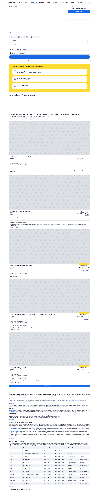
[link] (79, 17)
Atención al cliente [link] (75, 461)
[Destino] (35, 42)
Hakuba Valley (11, 208)
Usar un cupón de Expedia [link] (77, 470)
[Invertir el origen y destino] (27, 42)
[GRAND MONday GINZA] (63, 174)
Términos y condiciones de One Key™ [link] (58, 468)
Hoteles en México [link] (33, 463)
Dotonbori (10, 197)
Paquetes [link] (15, 6)
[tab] (36, 34)
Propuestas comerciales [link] (12, 468)
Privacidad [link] (53, 461)
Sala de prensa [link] (11, 474)
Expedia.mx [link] (10, 6)
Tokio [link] (47, 361)
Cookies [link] (52, 463)
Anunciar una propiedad (55, 2)
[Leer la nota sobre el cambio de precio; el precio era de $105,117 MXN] (73, 168)
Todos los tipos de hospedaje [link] (35, 474)
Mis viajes (77, 2)
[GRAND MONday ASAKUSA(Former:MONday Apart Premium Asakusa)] (63, 154)
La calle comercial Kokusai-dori (74, 197)
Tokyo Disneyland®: (15, 225)
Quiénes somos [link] (11, 461)
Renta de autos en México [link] (34, 472)
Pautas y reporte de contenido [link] (56, 472)
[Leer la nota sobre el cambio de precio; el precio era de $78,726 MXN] (73, 94)
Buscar (85, 42)
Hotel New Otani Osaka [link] (77, 370)
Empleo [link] (9, 463)
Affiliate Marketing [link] (11, 472)
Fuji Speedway (13, 206)
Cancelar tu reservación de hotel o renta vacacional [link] (81, 466)
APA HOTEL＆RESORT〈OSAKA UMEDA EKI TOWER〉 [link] (59, 370)
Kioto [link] (66, 362)
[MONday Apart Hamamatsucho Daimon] (63, 101)
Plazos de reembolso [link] (76, 468)
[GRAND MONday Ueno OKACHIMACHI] (63, 136)
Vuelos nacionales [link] (33, 470)
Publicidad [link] (10, 470)
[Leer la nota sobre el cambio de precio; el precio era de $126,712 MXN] (73, 113)
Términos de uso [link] (54, 466)
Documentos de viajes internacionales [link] (79, 472)
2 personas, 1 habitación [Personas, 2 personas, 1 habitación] (73, 43)
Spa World (61, 202)
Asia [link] (19, 6)
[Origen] (18, 42)
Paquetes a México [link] (33, 468)
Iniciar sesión (88, 2)
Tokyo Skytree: (13, 228)
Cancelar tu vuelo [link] (75, 463)
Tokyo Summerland (43, 203)
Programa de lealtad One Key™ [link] (35, 479)
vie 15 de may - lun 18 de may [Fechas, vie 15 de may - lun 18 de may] (54, 43)
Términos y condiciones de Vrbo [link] (57, 470)
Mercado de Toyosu (51, 198)
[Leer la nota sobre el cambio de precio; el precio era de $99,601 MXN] (85, 147)
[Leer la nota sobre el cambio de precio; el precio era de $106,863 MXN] (73, 133)
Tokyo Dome (28, 202)
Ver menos (10, 216)
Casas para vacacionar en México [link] (36, 466)
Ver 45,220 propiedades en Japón (49, 331)
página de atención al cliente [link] (76, 408)
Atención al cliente (67, 2)
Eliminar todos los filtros (35, 90)
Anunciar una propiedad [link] (12, 466)
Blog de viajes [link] (32, 477)
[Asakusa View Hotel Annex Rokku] (63, 119)
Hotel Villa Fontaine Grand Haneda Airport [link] (76, 368)
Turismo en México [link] (33, 461)
